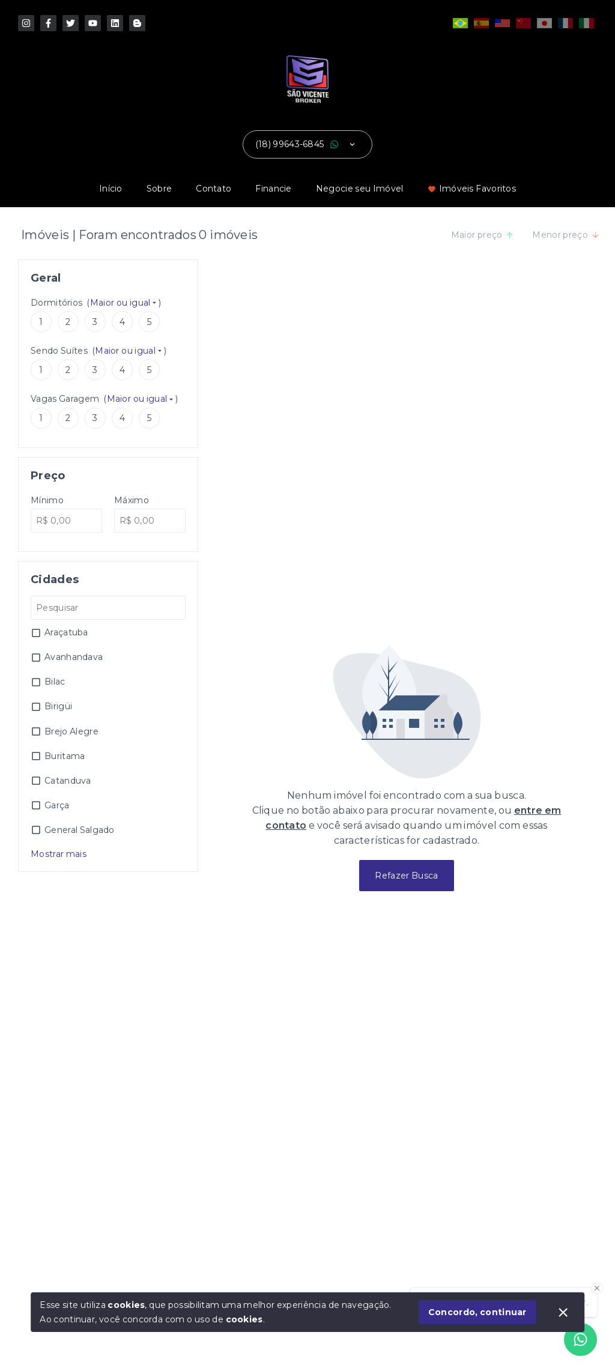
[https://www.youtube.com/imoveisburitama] (93, 23)
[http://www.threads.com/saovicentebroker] (137, 23)
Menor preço (566, 234)
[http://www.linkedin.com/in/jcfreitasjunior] (115, 23)
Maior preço (483, 234)
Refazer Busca (406, 875)
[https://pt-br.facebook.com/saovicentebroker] (48, 23)
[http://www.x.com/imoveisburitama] (70, 23)
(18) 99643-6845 (289, 144)
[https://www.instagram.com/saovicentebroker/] (26, 23)
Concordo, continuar (477, 1312)
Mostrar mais (58, 854)
